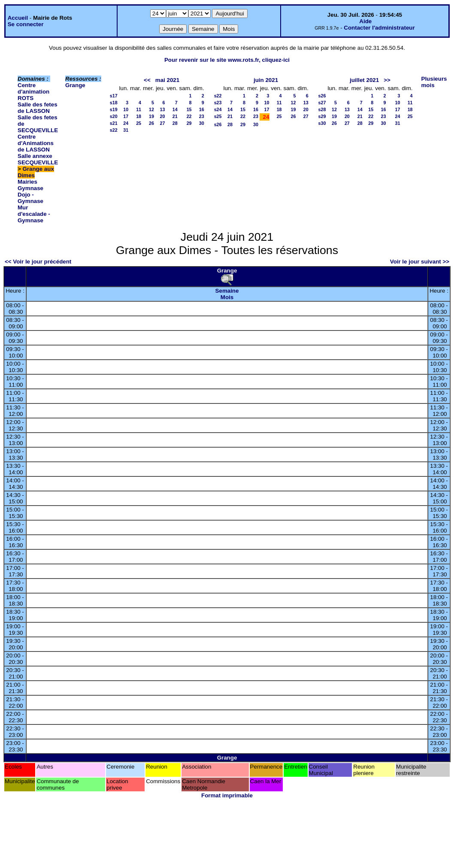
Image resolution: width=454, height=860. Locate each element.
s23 (218, 102)
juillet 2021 (364, 80)
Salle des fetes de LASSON (38, 107)
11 (138, 109)
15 (189, 109)
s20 (114, 116)
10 (125, 109)
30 (201, 123)
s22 (114, 130)
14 (175, 109)
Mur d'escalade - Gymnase (34, 214)
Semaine (227, 291)
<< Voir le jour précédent (38, 261)
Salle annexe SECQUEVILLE (38, 159)
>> (387, 80)
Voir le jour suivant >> (419, 261)
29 (189, 123)
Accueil (18, 18)
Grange (75, 85)
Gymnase (30, 188)
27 (162, 123)
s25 (218, 116)
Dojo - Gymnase (30, 197)
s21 (114, 123)
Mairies (27, 182)
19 (151, 116)
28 (175, 123)
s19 (114, 109)
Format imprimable (227, 795)
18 (138, 116)
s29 (322, 116)
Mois (227, 297)
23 (201, 116)
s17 (114, 95)
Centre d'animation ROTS (33, 91)
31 (125, 130)
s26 (218, 124)
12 (151, 109)
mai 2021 (167, 80)
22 (189, 116)
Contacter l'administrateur (379, 27)
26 (151, 123)
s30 (322, 123)
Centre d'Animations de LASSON (36, 143)
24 (125, 123)
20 (162, 116)
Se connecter (26, 24)
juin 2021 (266, 80)
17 (125, 116)
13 (162, 109)
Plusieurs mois (434, 82)
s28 (322, 109)
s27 (322, 102)
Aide (365, 21)
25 (138, 123)
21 (175, 116)
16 (201, 109)
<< (147, 80)
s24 (218, 109)
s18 (114, 102)
